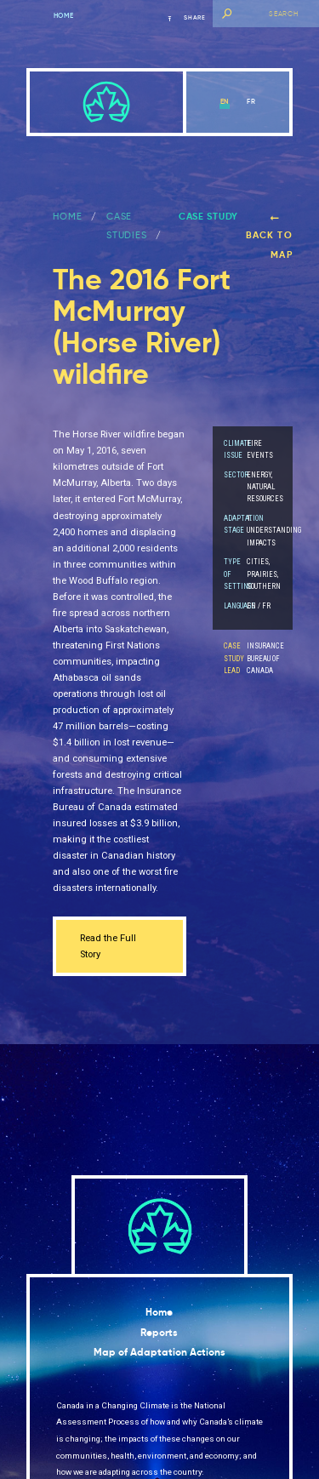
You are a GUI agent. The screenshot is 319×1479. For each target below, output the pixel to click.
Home (64, 15)
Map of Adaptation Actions (159, 1352)
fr (251, 101)
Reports (159, 1333)
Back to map (269, 237)
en (225, 101)
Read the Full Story (108, 946)
